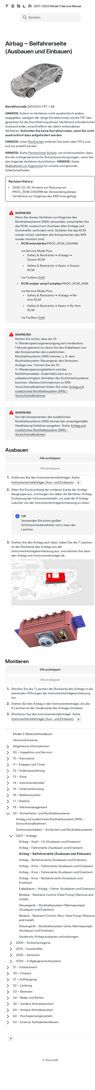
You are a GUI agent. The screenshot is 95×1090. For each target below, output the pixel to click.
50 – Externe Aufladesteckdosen (36, 1022)
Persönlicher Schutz (42, 153)
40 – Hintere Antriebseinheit (33, 1010)
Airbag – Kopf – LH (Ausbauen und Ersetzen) (50, 841)
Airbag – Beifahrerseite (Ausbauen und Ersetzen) (53, 860)
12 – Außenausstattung (29, 770)
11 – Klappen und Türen (29, 764)
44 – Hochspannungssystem (33, 1016)
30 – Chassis (22, 973)
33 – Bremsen (22, 991)
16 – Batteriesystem (27, 795)
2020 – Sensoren (28, 955)
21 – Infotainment (25, 967)
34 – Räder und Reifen (28, 997)
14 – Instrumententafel (28, 782)
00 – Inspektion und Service (32, 752)
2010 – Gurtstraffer (29, 949)
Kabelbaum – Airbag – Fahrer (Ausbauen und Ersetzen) (57, 888)
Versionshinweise (25, 740)
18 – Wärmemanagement (30, 807)
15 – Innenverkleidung (28, 789)
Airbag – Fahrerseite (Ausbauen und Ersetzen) (51, 847)
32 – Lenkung (22, 985)
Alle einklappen (50, 468)
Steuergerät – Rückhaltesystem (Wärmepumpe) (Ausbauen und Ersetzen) (52, 907)
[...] (78, 483)
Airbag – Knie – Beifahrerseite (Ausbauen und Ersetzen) (51, 880)
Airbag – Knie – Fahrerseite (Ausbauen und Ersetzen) (56, 872)
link (41, 277)
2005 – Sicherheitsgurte (33, 942)
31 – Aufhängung (24, 979)
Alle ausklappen (50, 458)
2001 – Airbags (26, 835)
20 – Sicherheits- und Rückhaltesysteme (41, 813)
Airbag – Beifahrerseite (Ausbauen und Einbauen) (55, 854)
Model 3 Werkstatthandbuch (32, 734)
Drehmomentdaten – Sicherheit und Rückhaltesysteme (54, 829)
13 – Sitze (20, 776)
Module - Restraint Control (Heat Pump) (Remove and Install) (56, 897)
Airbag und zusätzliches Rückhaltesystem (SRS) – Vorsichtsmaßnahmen (49, 391)
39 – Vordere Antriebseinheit (33, 1003)
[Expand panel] (11, 1038)
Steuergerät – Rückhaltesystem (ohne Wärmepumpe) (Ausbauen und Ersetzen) (56, 928)
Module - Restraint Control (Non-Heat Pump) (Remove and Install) (57, 918)
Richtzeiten (36, 141)
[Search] (50, 17)
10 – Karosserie (23, 758)
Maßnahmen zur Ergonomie (24, 166)
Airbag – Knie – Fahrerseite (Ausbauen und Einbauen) (56, 866)
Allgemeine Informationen (31, 746)
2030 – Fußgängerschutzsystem (38, 961)
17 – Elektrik (21, 801)
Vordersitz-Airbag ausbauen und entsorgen (48, 936)
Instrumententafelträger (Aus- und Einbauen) (42, 482)
